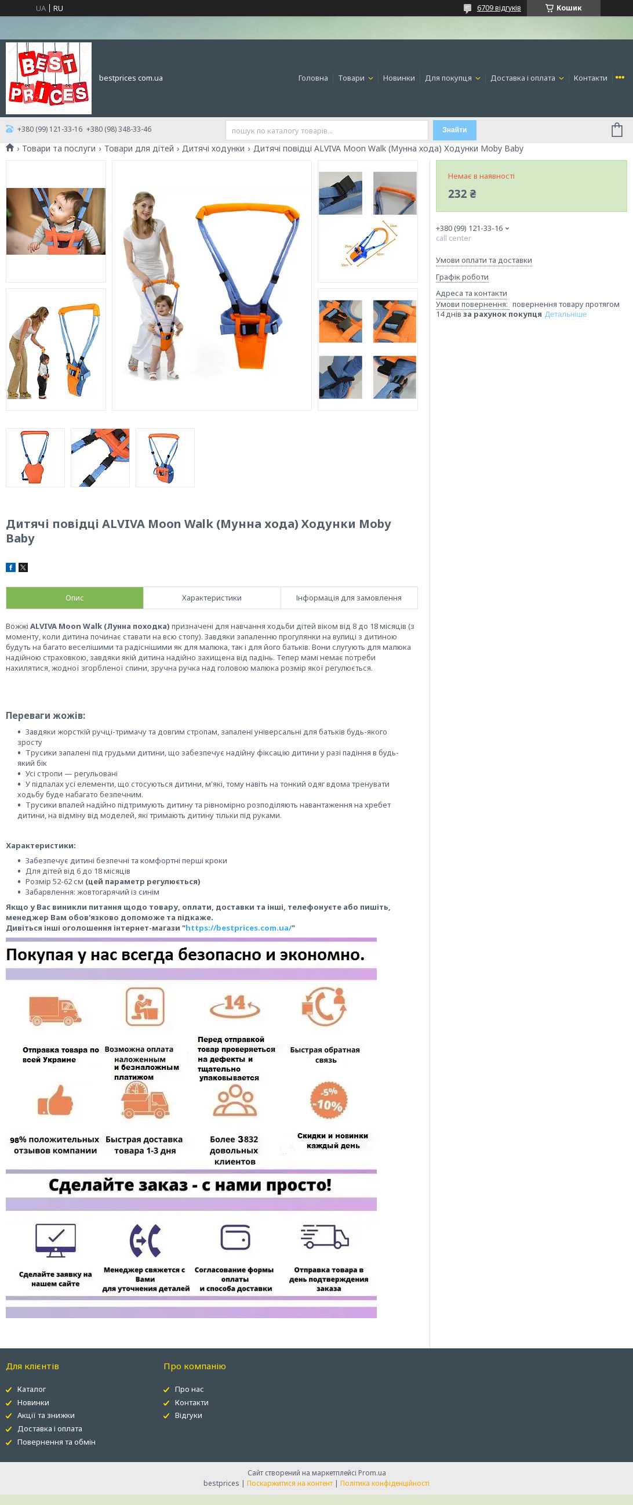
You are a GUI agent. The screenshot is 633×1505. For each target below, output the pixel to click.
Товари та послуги (59, 148)
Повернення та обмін (56, 1442)
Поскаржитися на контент (290, 1483)
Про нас (189, 1389)
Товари (352, 78)
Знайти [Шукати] (454, 130)
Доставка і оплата (523, 78)
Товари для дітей (139, 148)
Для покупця (449, 78)
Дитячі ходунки (213, 148)
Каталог (31, 1389)
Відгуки (188, 1415)
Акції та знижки (46, 1415)
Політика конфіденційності (385, 1483)
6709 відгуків (499, 8)
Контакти (590, 78)
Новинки (399, 78)
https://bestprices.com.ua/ (238, 927)
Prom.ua (372, 1473)
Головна (313, 78)
